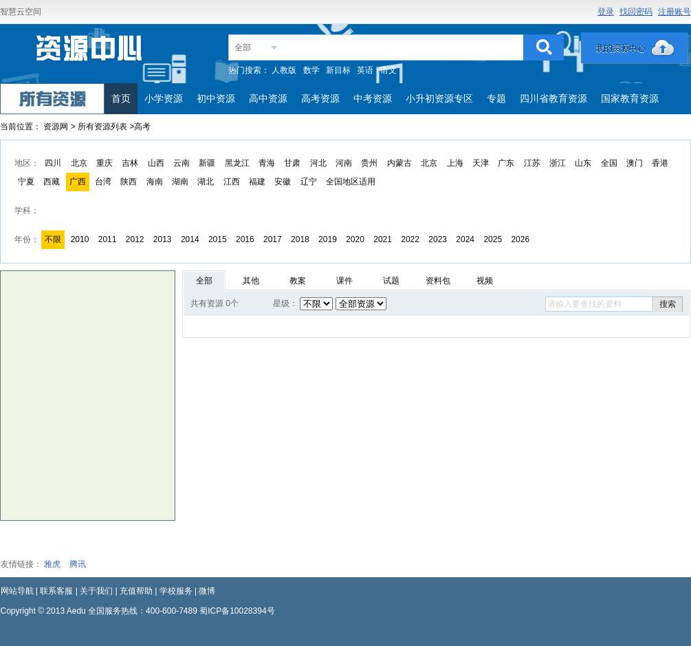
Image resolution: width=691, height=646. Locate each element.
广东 (506, 163)
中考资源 (372, 98)
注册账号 (674, 12)
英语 (365, 70)
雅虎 (52, 564)
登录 (605, 12)
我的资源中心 (634, 48)
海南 (154, 181)
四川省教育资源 (553, 98)
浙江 (557, 163)
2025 (492, 239)
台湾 (103, 181)
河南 (344, 163)
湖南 (180, 181)
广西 (77, 181)
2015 (217, 239)
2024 (465, 239)
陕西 (128, 181)
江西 (231, 181)
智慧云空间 (20, 12)
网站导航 (17, 591)
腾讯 (77, 564)
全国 (609, 163)
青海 (267, 163)
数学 (311, 70)
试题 (391, 281)
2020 (355, 239)
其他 (251, 281)
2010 (80, 239)
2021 (382, 239)
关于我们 (96, 591)
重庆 (104, 163)
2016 (245, 239)
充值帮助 (136, 591)
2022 (410, 239)
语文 (388, 70)
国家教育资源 (630, 98)
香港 (660, 163)
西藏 (51, 181)
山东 (583, 163)
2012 (135, 239)
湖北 (205, 181)
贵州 (369, 163)
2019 (327, 239)
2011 (107, 239)
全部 (242, 47)
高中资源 (268, 98)
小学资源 (163, 98)
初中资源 (216, 98)
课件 (344, 281)
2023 (437, 239)
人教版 (284, 70)
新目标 (338, 70)
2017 (272, 239)
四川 (53, 163)
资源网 (55, 126)
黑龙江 (237, 163)
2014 (190, 239)
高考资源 (320, 98)
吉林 (130, 163)
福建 (257, 181)
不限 (53, 239)
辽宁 (308, 181)
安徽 (282, 181)
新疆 (207, 163)
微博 (207, 591)
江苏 (532, 163)
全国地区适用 (350, 181)
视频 (484, 281)
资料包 (438, 281)
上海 (455, 163)
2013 (162, 239)
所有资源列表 (103, 126)
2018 (300, 239)
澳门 (634, 163)
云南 (181, 163)
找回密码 (635, 12)
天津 (480, 163)
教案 (297, 281)
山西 (156, 163)
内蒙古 (399, 163)
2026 (520, 239)
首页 (121, 98)
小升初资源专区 (439, 98)
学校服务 (176, 591)
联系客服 (56, 591)
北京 (79, 163)
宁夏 (26, 181)
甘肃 (292, 163)
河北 (318, 163)
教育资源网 (90, 52)
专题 (496, 98)
